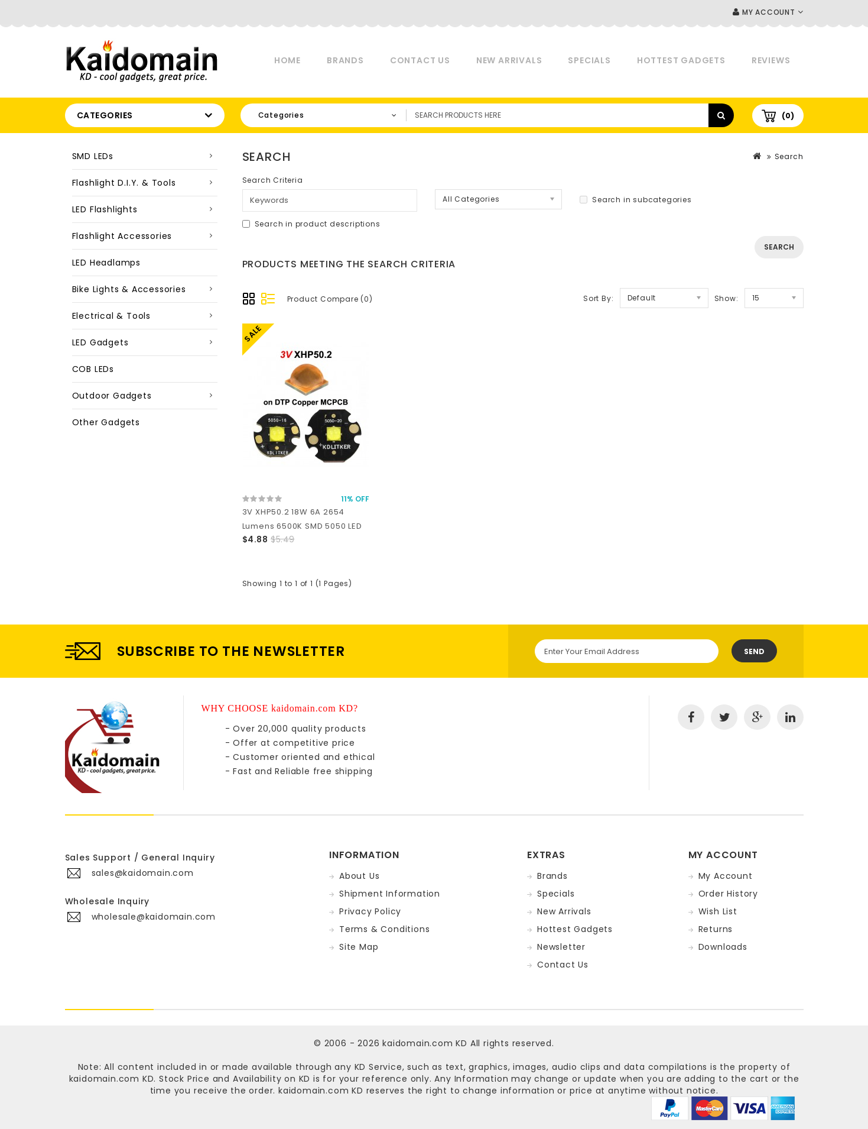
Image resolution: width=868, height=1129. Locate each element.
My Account (725, 876)
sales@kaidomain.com (143, 873)
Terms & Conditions (384, 929)
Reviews (771, 60)
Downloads (722, 947)
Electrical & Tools (111, 316)
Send (754, 651)
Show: (726, 298)
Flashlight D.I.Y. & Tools (124, 183)
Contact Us (420, 60)
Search (789, 156)
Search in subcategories (635, 200)
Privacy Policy (370, 911)
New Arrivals (509, 60)
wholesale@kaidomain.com (154, 917)
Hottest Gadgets (681, 60)
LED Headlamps (106, 262)
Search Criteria (272, 180)
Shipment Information (389, 894)
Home (287, 60)
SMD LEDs (92, 156)
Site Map (358, 947)
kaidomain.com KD (424, 1043)
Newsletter (561, 947)
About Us (359, 876)
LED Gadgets (100, 342)
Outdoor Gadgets (112, 396)
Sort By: (598, 298)
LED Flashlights (105, 209)
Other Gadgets (106, 422)
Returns (715, 929)
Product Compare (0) (330, 299)
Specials (589, 60)
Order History (728, 894)
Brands (345, 60)
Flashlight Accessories (122, 236)
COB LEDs (93, 369)
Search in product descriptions (311, 224)
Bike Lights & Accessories (129, 289)
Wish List (717, 911)
